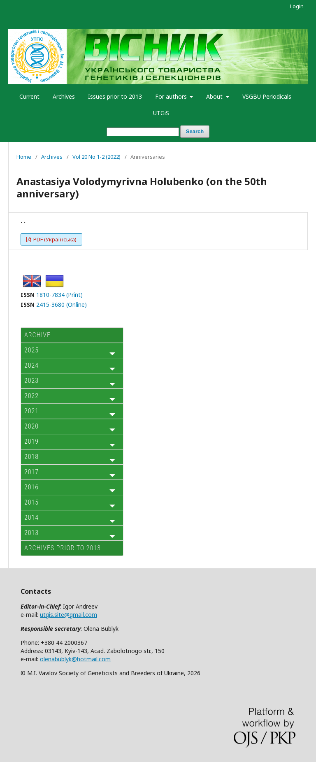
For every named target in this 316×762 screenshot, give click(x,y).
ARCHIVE (37, 335)
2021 (31, 411)
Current (29, 96)
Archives (64, 96)
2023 (31, 380)
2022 (31, 396)
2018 (31, 457)
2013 (31, 533)
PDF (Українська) (54, 239)
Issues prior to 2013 (115, 96)
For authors (171, 96)
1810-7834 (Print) (59, 295)
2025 (31, 350)
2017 (31, 472)
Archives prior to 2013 (62, 548)
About (215, 96)
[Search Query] (143, 131)
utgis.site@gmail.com (68, 614)
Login (297, 6)
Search (195, 131)
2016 (31, 487)
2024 (31, 365)
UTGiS (161, 113)
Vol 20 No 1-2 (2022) (96, 156)
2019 (31, 441)
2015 (31, 502)
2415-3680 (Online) (61, 304)
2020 (31, 426)
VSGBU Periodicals (266, 96)
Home (23, 156)
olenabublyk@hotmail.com (75, 659)
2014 (31, 517)
